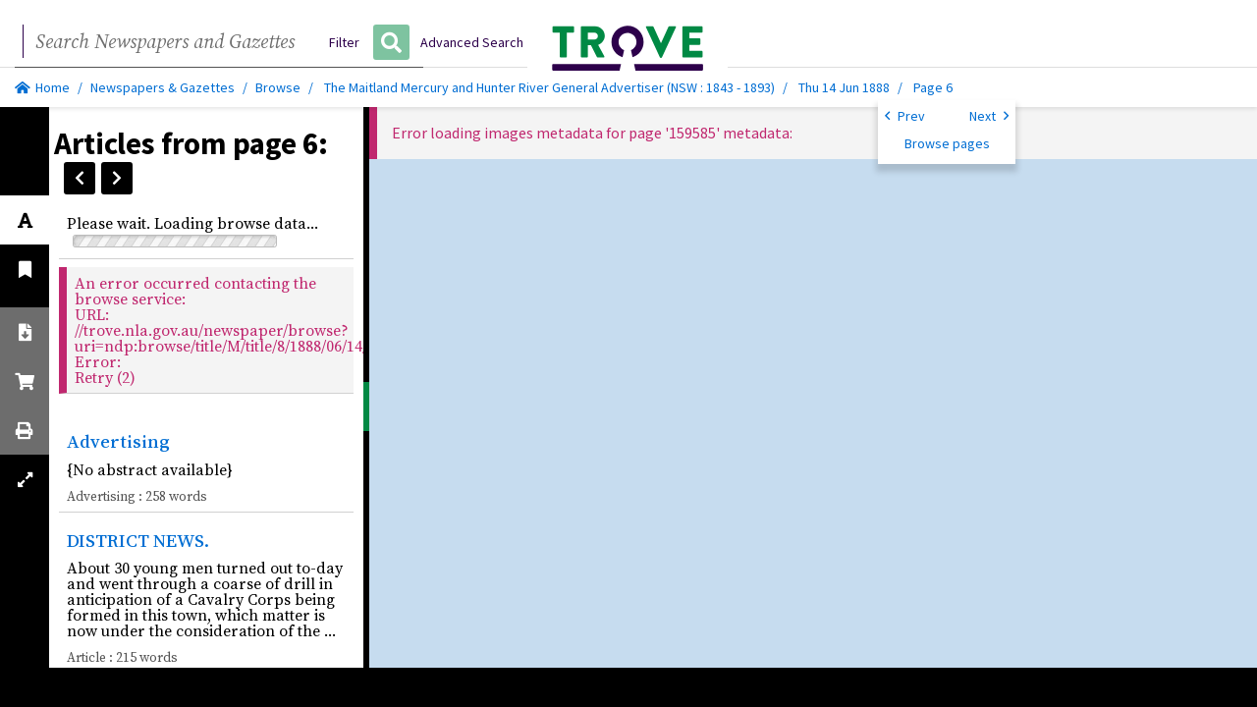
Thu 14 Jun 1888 (845, 87)
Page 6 (933, 87)
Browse (278, 87)
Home (42, 87)
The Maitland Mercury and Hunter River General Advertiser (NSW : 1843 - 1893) (549, 87)
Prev (905, 115)
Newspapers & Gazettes (162, 87)
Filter (344, 42)
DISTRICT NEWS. (138, 540)
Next (989, 115)
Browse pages (947, 143)
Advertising (118, 441)
